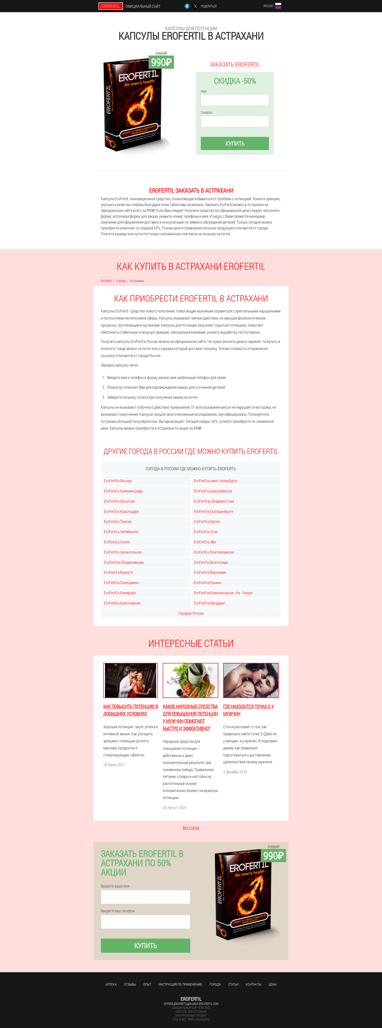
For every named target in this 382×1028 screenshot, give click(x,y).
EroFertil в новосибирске (213, 490)
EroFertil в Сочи (206, 531)
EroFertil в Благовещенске (214, 552)
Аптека (111, 984)
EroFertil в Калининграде (123, 490)
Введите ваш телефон (118, 911)
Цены (272, 984)
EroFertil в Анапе (117, 541)
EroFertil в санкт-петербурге (215, 480)
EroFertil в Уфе (205, 541)
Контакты (253, 984)
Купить (235, 143)
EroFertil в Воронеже (210, 572)
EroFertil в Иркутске (119, 501)
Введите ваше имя (115, 886)
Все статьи (191, 827)
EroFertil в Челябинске (121, 531)
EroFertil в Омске (207, 521)
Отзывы (130, 984)
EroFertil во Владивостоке (214, 501)
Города (215, 984)
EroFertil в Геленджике (121, 582)
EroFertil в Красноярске (122, 602)
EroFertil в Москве (118, 480)
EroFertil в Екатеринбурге (213, 511)
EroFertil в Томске (117, 521)
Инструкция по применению (180, 984)
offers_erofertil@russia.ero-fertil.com (191, 1004)
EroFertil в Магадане (209, 602)
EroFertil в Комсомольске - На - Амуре (223, 592)
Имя (203, 91)
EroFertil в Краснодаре (121, 511)
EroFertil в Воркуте (118, 572)
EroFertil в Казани (207, 582)
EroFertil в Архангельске (123, 552)
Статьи (233, 984)
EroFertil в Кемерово (120, 592)
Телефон (206, 112)
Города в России (191, 613)
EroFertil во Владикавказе (124, 562)
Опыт (147, 984)
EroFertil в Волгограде (211, 562)
